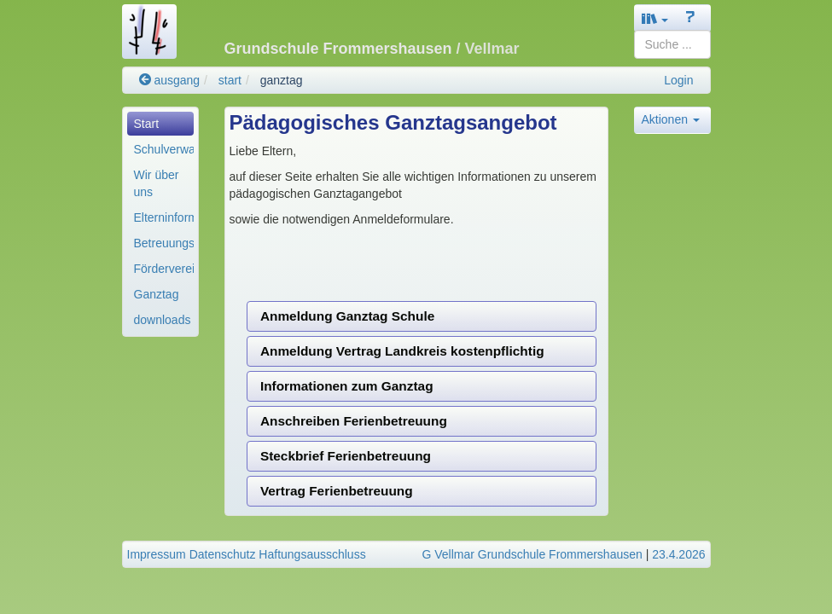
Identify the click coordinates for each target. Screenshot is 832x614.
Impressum (156, 554)
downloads (162, 320)
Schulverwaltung (164, 149)
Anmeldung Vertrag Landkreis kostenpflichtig (402, 351)
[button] (655, 18)
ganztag (281, 80)
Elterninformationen (164, 217)
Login (678, 80)
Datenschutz (222, 554)
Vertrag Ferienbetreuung (336, 491)
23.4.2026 (678, 554)
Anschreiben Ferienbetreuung (353, 421)
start (229, 80)
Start (147, 123)
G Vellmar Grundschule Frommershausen (532, 554)
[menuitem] (160, 124)
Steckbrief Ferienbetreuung (345, 456)
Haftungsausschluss (312, 554)
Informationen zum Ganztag (346, 386)
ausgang (170, 80)
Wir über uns (156, 183)
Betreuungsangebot (164, 243)
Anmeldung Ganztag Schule (347, 316)
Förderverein (164, 268)
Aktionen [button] (671, 119)
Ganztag (156, 294)
